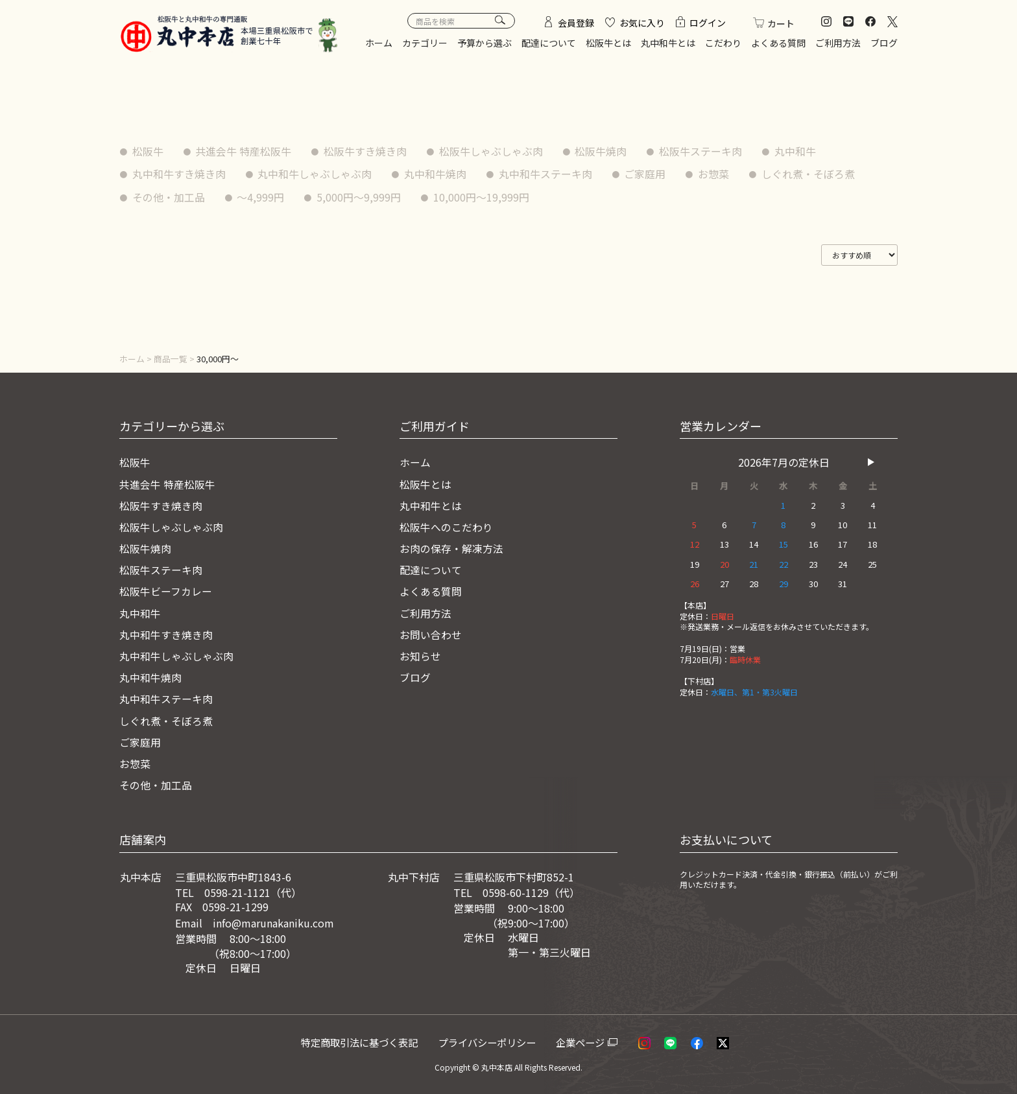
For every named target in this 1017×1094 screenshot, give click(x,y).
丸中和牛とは (668, 42)
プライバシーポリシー (492, 1034)
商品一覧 (170, 359)
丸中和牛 (796, 151)
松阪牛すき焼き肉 (365, 151)
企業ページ (584, 1034)
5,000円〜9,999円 (359, 197)
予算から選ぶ (484, 42)
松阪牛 (147, 151)
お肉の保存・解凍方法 (451, 546)
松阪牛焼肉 (602, 151)
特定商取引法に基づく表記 (363, 1034)
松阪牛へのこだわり (446, 525)
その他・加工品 (168, 197)
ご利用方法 (838, 42)
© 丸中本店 (492, 1058)
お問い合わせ (431, 630)
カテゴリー (425, 42)
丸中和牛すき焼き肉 (179, 173)
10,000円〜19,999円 (482, 197)
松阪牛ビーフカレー (165, 588)
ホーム (378, 42)
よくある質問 (778, 42)
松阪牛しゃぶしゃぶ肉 (492, 151)
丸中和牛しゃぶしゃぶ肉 (315, 173)
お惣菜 (714, 173)
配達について (548, 42)
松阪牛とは (608, 42)
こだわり (723, 42)
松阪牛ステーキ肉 (701, 151)
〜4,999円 (261, 197)
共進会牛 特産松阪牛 (244, 151)
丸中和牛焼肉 (436, 173)
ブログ (884, 42)
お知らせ (420, 651)
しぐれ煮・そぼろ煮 (809, 173)
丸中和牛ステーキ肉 (546, 173)
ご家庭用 (646, 173)
